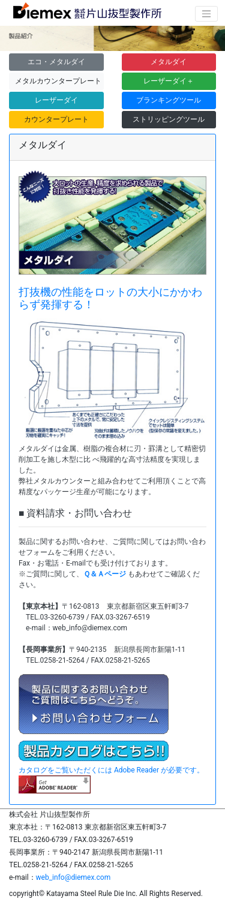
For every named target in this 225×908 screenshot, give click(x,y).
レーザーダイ (56, 100)
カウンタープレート (56, 119)
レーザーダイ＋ (168, 81)
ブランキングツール (168, 100)
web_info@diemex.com (73, 877)
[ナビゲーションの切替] (206, 14)
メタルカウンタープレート (58, 81)
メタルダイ (169, 62)
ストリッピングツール (169, 119)
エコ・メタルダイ (56, 62)
